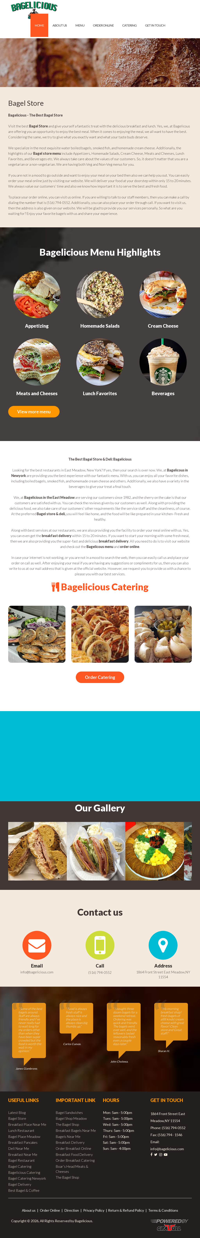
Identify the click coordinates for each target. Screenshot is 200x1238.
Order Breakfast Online (73, 1149)
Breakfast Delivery (70, 1143)
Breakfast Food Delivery (74, 1155)
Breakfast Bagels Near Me (76, 1131)
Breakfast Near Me (22, 1155)
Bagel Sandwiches (69, 1113)
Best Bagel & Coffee (23, 1191)
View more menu (37, 412)
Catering (129, 25)
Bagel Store (17, 1119)
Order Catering (100, 678)
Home (39, 25)
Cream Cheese (163, 326)
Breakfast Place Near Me (27, 1125)
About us (60, 25)
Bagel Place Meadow (24, 1137)
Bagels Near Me (68, 1137)
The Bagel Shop (67, 1125)
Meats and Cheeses (36, 393)
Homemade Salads (100, 326)
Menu (79, 25)
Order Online (103, 25)
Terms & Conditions (163, 1211)
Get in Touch (155, 25)
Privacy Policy (93, 1211)
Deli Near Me (18, 1149)
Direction (71, 1211)
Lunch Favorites (100, 393)
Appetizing (37, 326)
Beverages (163, 393)
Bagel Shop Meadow (71, 1119)
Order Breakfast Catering (75, 1161)
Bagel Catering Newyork (27, 1179)
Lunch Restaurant (21, 1131)
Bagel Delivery (19, 1185)
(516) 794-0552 (100, 973)
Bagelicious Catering (24, 1173)
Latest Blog (17, 1113)
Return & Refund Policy (126, 1211)
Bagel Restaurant (21, 1161)
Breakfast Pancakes (23, 1143)
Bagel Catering (19, 1167)
